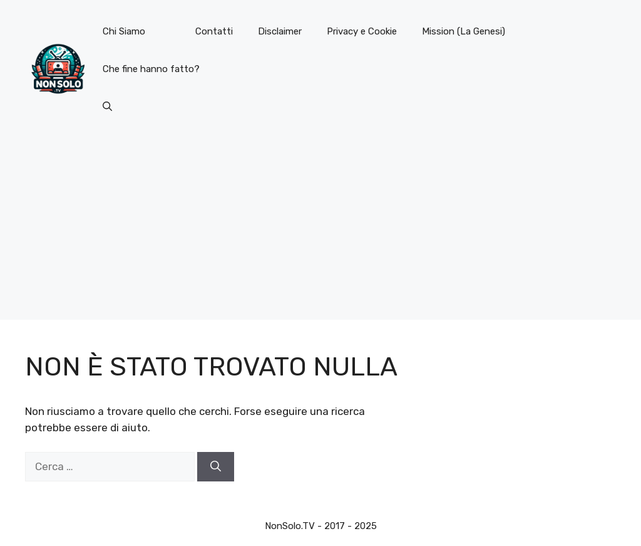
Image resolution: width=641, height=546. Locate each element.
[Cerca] (215, 467)
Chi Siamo (124, 31)
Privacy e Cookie (362, 31)
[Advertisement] (320, 232)
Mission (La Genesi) (463, 31)
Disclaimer (280, 31)
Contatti (214, 31)
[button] (107, 106)
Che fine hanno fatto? (151, 69)
